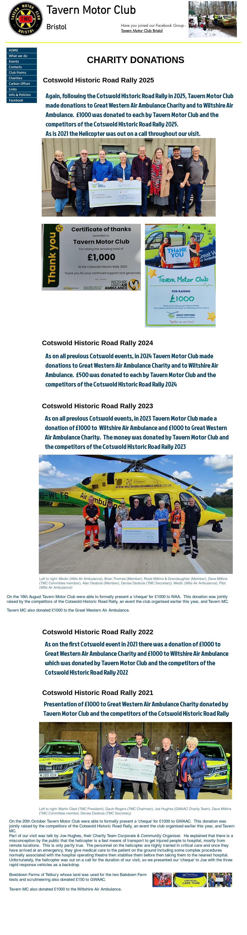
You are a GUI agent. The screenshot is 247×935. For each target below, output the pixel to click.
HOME (13, 50)
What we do (18, 55)
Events (14, 61)
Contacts (15, 67)
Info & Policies (20, 94)
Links (13, 89)
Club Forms (17, 72)
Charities (15, 78)
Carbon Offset (19, 83)
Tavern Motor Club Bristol (142, 30)
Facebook (16, 100)
